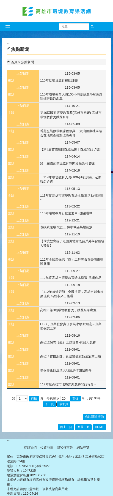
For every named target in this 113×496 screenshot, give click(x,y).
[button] (92, 26)
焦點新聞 (27, 62)
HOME (99, 427)
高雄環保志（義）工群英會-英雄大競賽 (68, 342)
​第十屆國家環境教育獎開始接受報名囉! (68, 163)
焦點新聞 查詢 (94, 416)
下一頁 (49, 404)
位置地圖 (46, 447)
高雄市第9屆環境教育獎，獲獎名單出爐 (68, 310)
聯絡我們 (30, 447)
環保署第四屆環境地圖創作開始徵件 (65, 370)
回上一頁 (66, 427)
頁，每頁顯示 (49, 398)
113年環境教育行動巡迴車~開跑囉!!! (66, 213)
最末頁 (63, 404)
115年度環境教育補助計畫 (59, 80)
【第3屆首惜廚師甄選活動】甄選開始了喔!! (71, 149)
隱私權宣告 (65, 447)
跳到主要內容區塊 (2, 2)
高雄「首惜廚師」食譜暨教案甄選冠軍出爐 (70, 356)
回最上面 (83, 427)
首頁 (14, 62)
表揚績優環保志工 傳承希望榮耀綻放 (66, 227)
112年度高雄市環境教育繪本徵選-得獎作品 (70, 278)
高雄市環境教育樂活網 (56, 11)
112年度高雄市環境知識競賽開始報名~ (68, 384)
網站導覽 (83, 447)
